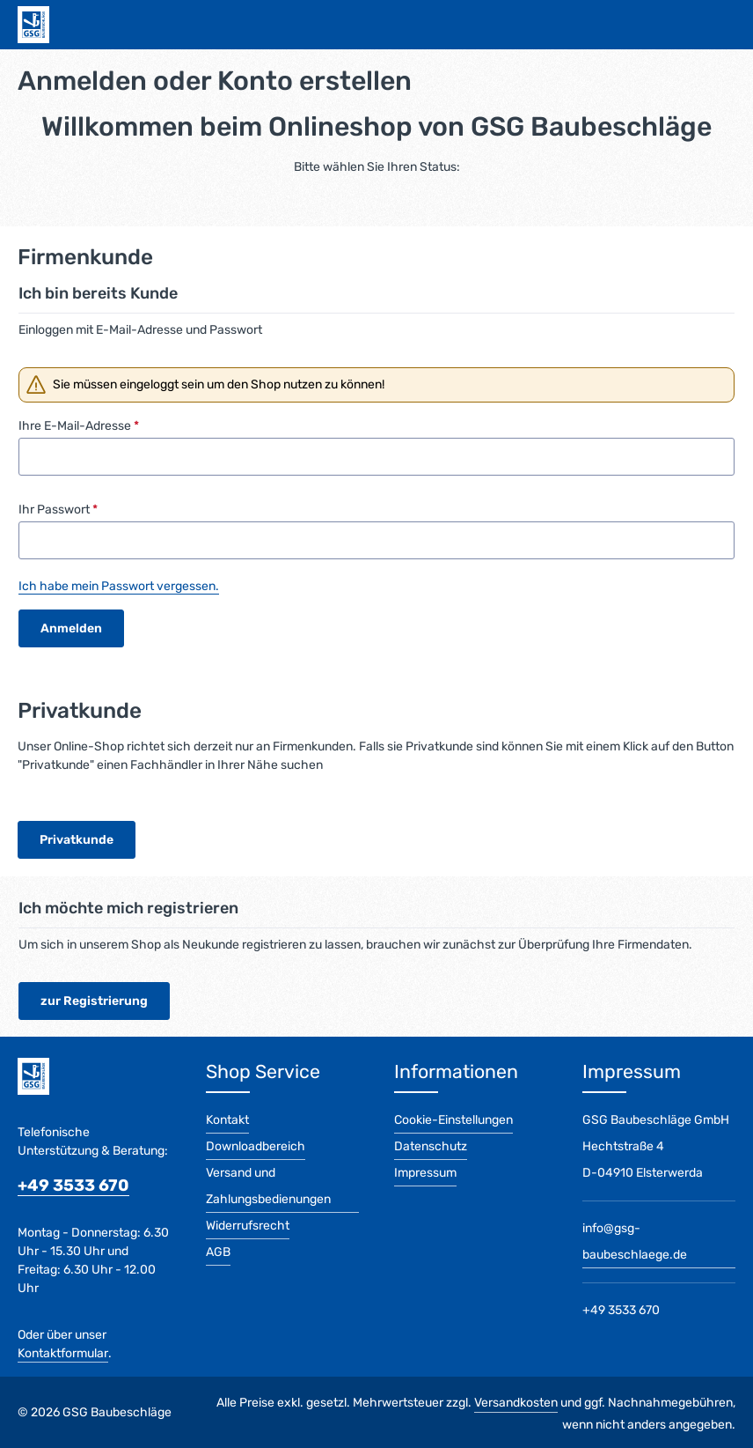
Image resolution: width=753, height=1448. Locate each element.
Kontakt (227, 1119)
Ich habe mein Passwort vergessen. (118, 586)
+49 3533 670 (73, 1185)
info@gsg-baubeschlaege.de (634, 1241)
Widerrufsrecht (247, 1225)
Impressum (425, 1172)
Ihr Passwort (58, 509)
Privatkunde (76, 839)
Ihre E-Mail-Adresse (78, 425)
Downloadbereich (255, 1146)
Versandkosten (516, 1402)
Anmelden (71, 628)
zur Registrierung (94, 1001)
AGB (218, 1252)
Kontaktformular (63, 1353)
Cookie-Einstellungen (453, 1119)
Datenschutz (430, 1146)
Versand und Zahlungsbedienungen (268, 1186)
